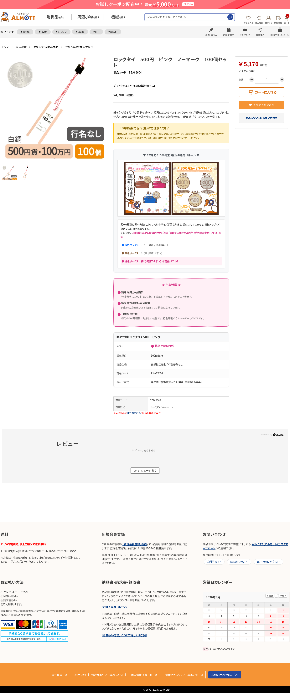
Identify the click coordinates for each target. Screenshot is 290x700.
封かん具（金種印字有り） (79, 47)
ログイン (268, 22)
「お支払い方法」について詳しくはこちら (124, 635)
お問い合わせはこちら (224, 675)
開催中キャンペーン (280, 34)
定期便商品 (228, 34)
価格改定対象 (134, 412)
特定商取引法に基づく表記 (107, 675)
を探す (56, 17)
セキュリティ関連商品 (46, 47)
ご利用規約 (79, 675)
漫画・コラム (211, 34)
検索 (230, 17)
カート (286, 19)
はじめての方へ (239, 562)
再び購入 (260, 34)
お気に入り (248, 22)
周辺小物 (21, 47)
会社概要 (57, 675)
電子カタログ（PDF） (268, 562)
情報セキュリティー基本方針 (181, 675)
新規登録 (278, 22)
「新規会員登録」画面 (134, 544)
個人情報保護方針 (142, 675)
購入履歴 (259, 22)
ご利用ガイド (214, 562)
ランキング (245, 34)
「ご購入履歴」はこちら (114, 607)
